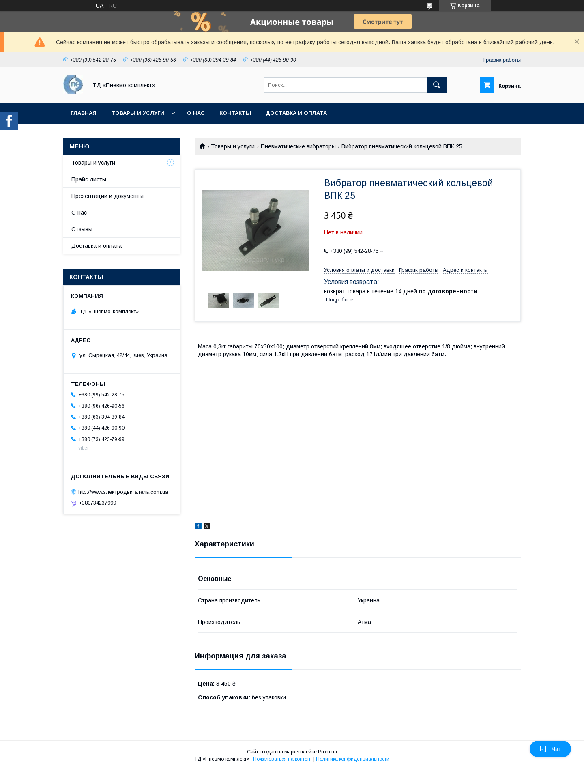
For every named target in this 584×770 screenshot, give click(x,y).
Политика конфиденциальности (352, 759)
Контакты (235, 113)
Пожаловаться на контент (282, 759)
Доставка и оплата (296, 113)
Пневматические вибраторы (298, 146)
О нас (196, 113)
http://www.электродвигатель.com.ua (123, 491)
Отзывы (81, 229)
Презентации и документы (107, 196)
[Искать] (437, 85)
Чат (550, 749)
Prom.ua (327, 752)
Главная (84, 113)
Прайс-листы (88, 179)
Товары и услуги (137, 113)
